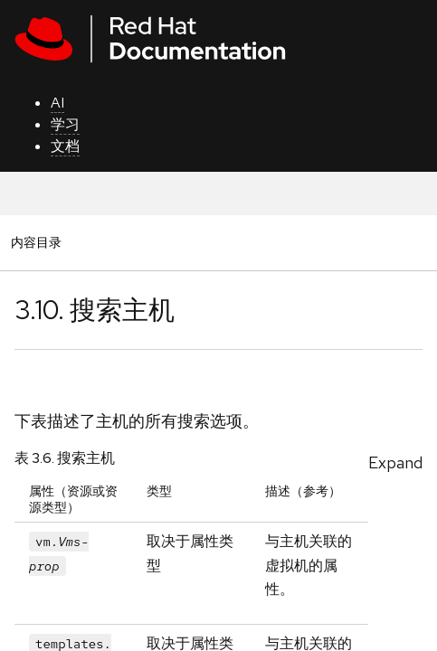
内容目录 (36, 241)
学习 (65, 124)
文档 (65, 146)
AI (57, 102)
